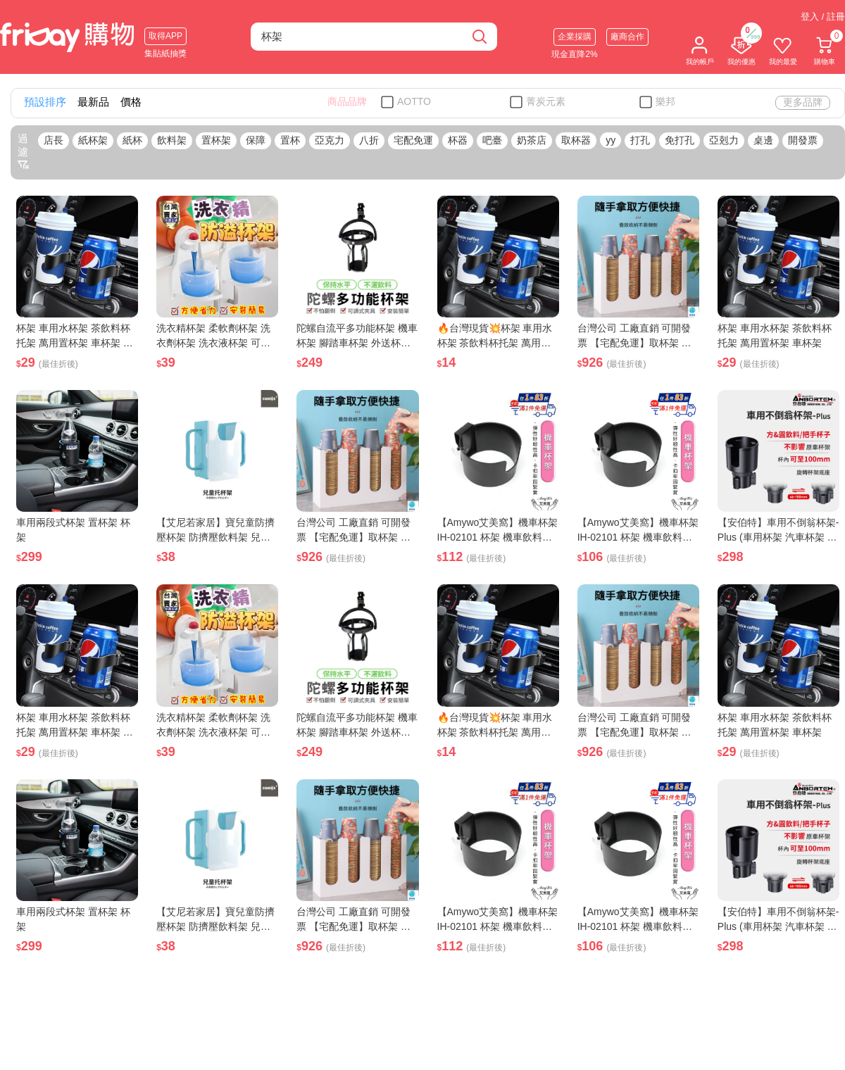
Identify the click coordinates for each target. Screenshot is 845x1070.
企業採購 (575, 37)
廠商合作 (627, 37)
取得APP (165, 36)
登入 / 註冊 (823, 16)
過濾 (23, 151)
